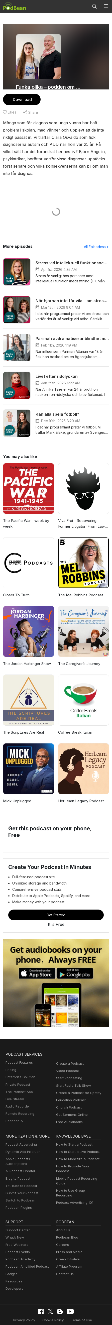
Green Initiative (67, 1247)
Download (22, 99)
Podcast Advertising (20, 1137)
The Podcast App (18, 1085)
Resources (13, 1269)
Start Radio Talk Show (72, 1078)
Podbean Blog (66, 1226)
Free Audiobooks (68, 1115)
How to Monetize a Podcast (76, 1152)
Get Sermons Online (71, 1108)
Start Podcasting (68, 1071)
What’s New (14, 1226)
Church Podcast (68, 1100)
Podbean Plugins (18, 1196)
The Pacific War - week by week (25, 516)
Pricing (11, 1063)
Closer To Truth (15, 588)
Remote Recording (19, 1107)
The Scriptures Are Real (23, 725)
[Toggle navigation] (106, 6)
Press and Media (68, 1240)
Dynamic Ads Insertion (22, 1145)
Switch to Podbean (19, 1188)
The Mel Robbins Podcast (79, 588)
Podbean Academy (19, 1247)
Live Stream (14, 1092)
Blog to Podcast (17, 1167)
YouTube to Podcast (20, 1174)
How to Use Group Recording (77, 1179)
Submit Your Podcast (21, 1181)
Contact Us (64, 1262)
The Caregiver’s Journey (78, 656)
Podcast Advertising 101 (74, 1186)
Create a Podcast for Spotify (76, 1086)
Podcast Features (18, 1055)
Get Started (56, 908)
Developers (14, 1277)
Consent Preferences (24, 1316)
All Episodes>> (97, 240)
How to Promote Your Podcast (78, 1159)
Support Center (17, 1218)
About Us (63, 1218)
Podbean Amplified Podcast (26, 1255)
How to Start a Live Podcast (76, 1145)
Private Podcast (17, 1077)
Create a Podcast (69, 1056)
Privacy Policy (26, 1308)
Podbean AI (14, 1114)
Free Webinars (16, 1233)
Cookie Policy (53, 1308)
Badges (11, 1262)
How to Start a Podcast (73, 1137)
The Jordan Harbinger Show (26, 656)
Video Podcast (66, 1064)
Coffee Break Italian (74, 725)
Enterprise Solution (19, 1070)
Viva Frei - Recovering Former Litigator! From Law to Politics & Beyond (83, 516)
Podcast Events (17, 1240)
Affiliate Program (68, 1255)
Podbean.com (90, 1316)
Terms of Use (79, 1308)
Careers (62, 1233)
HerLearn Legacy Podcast (79, 794)
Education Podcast (70, 1093)
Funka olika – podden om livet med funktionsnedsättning (48, 87)
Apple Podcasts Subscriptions (27, 1152)
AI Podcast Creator (19, 1159)
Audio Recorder (17, 1099)
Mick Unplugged (16, 794)
